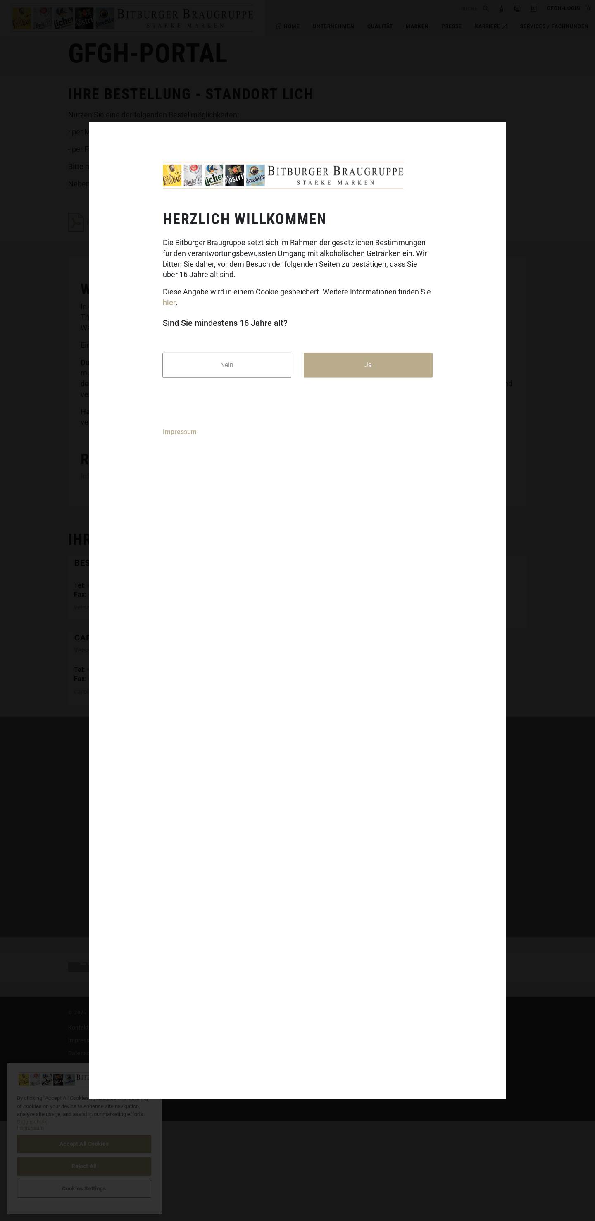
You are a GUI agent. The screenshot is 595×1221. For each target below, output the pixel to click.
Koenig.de (238, 1140)
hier (169, 302)
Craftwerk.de (242, 1191)
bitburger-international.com (419, 1140)
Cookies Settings (404, 1152)
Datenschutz (84, 1152)
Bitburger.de (241, 1127)
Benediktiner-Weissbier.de (260, 1178)
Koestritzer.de (243, 1152)
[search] (373, 8)
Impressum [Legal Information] (30, 1128)
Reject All (84, 1166)
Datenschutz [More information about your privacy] (32, 1121)
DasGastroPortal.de (408, 1127)
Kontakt (78, 1127)
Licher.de (237, 1165)
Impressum (180, 431)
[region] (84, 1138)
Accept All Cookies (84, 1144)
